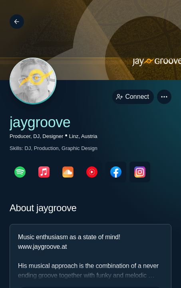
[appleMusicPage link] (44, 172)
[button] (164, 97)
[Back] (17, 21)
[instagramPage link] (139, 172)
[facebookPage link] (115, 172)
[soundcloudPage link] (68, 172)
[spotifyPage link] (20, 172)
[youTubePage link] (92, 172)
